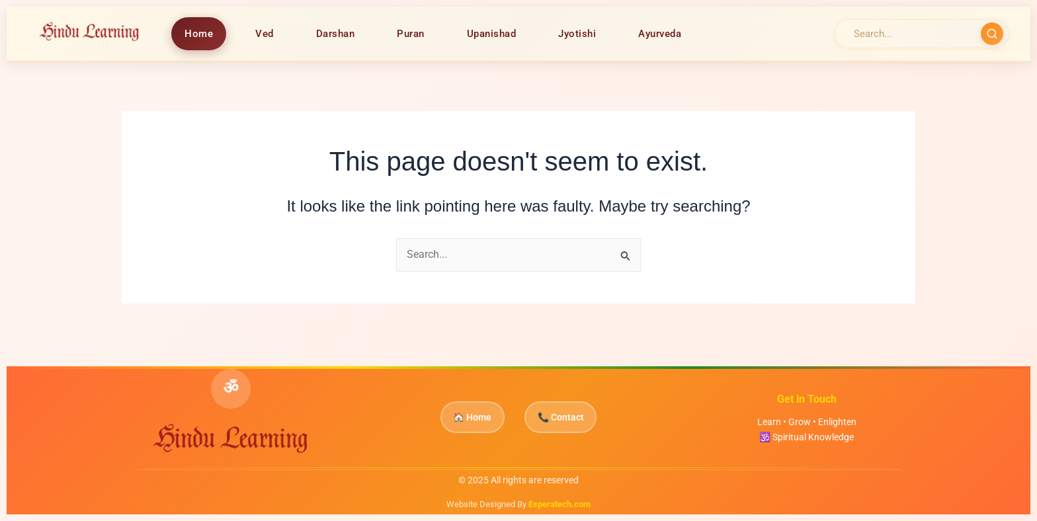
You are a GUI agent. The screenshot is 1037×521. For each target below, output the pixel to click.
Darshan (336, 34)
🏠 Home (465, 417)
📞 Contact (568, 417)
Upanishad (492, 34)
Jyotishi (578, 34)
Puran (411, 34)
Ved (265, 34)
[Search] (909, 34)
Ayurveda (660, 34)
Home (199, 34)
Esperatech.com (559, 504)
